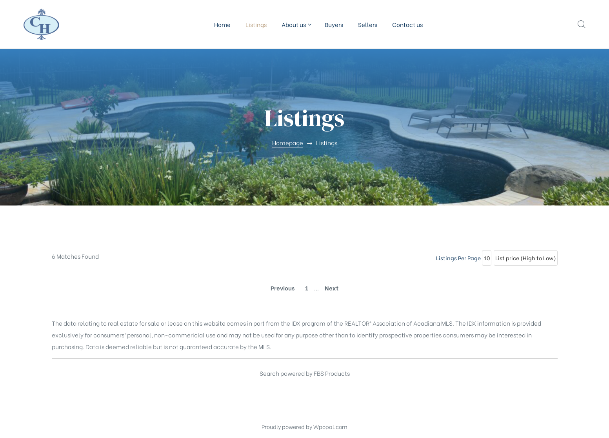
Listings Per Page (458, 258)
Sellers (367, 24)
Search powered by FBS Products (305, 373)
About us (296, 24)
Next (331, 287)
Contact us (407, 24)
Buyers (334, 24)
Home (222, 24)
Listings (256, 24)
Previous (283, 287)
